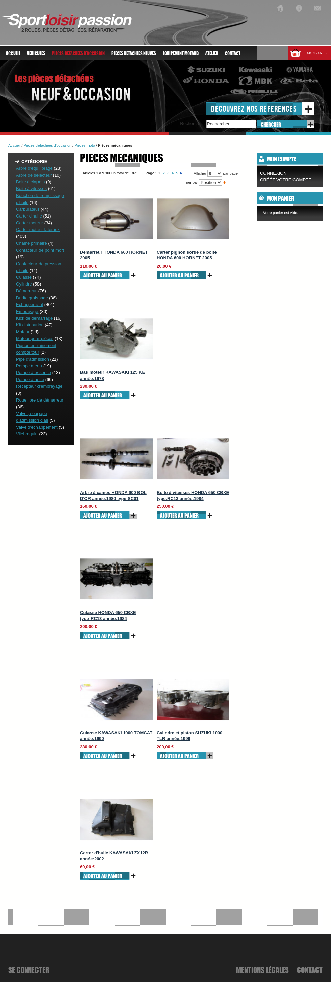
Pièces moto (84, 145)
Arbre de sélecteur (34, 175)
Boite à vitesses (31, 188)
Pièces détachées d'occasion (48, 145)
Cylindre (24, 284)
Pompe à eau (29, 365)
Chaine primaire (31, 243)
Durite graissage (32, 297)
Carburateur (27, 209)
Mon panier (317, 53)
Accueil (13, 53)
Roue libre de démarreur (39, 400)
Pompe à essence (33, 372)
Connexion (273, 173)
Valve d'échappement (37, 427)
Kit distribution (30, 324)
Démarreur (26, 290)
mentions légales (262, 969)
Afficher (200, 173)
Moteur (22, 331)
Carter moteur (29, 222)
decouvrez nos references (254, 108)
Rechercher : (192, 123)
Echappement (29, 304)
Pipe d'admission (32, 359)
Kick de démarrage (34, 318)
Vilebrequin (27, 433)
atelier (211, 53)
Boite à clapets (30, 181)
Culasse (24, 277)
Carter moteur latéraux (38, 229)
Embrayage (27, 311)
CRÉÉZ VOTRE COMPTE (285, 179)
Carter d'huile (29, 216)
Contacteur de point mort (40, 250)
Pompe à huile (30, 379)
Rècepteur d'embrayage (39, 386)
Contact (232, 53)
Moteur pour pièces (34, 338)
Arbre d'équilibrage (34, 168)
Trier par (191, 182)
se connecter (28, 969)
